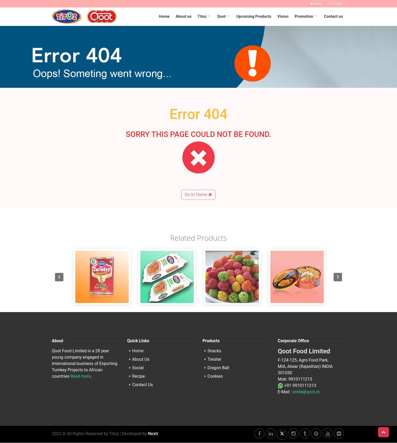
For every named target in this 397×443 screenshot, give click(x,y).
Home (316, 3)
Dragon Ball (218, 368)
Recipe (138, 376)
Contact (335, 3)
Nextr (153, 433)
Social (138, 368)
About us (185, 16)
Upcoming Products (254, 16)
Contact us (333, 16)
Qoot (222, 16)
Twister (214, 359)
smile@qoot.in (306, 392)
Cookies (215, 376)
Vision (283, 16)
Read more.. (81, 376)
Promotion (304, 16)
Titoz (203, 16)
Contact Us (142, 384)
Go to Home (198, 212)
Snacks (214, 351)
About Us (140, 359)
